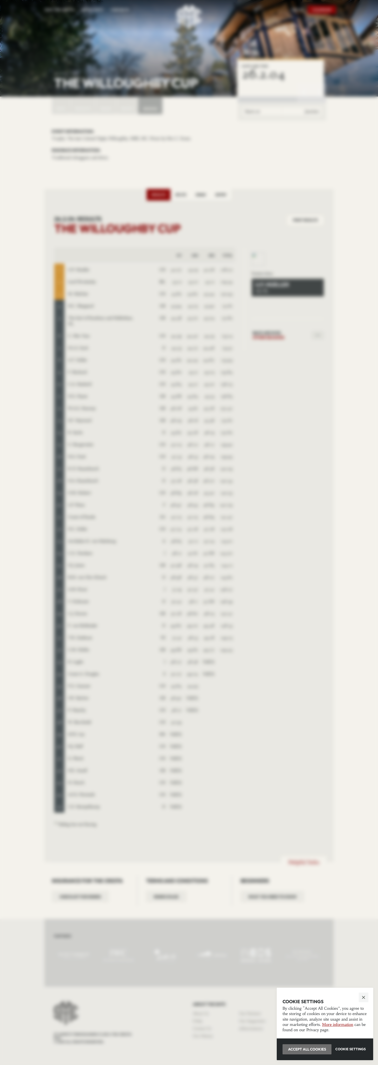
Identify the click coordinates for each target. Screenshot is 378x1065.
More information (337, 1024)
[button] (189, 532)
